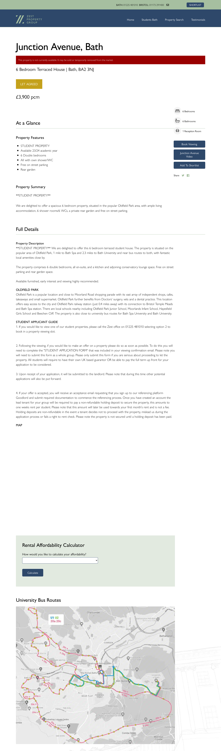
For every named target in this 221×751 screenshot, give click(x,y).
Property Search (174, 19)
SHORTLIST (195, 5)
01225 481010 (130, 5)
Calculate (32, 573)
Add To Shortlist (189, 165)
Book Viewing (189, 144)
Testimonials (198, 19)
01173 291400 (156, 5)
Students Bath (149, 19)
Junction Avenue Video (189, 154)
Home (130, 19)
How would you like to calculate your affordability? (54, 554)
